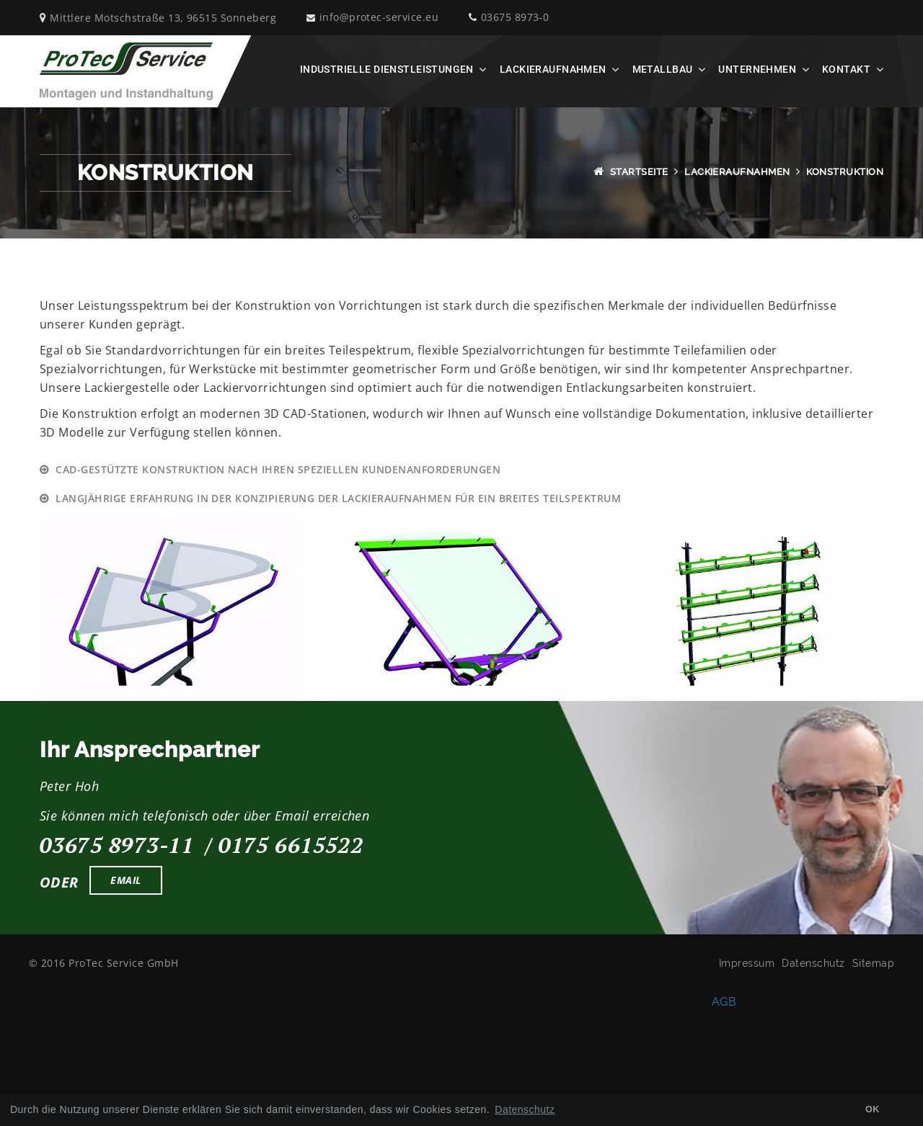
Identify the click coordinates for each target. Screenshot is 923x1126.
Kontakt (846, 69)
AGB (724, 1001)
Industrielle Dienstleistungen (387, 69)
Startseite (639, 171)
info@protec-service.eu (372, 17)
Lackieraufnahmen (553, 69)
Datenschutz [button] (525, 1109)
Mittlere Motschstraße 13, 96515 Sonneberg (158, 17)
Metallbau (662, 69)
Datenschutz (813, 963)
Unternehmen (757, 69)
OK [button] (872, 1109)
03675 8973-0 (509, 17)
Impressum (746, 963)
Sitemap (873, 963)
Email (125, 880)
